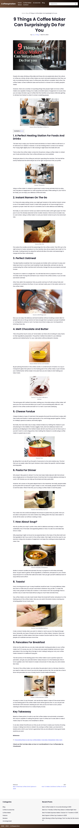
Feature (5, 815)
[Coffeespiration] (8, 3)
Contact (25, 5)
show (21, 131)
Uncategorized (7, 821)
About (20, 5)
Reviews (5, 818)
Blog (43, 3)
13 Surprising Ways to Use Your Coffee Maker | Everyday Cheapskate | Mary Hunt (39, 740)
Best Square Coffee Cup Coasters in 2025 (54, 815)
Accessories (36, 3)
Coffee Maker (27, 3)
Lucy (33, 34)
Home (20, 3)
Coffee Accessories (8, 810)
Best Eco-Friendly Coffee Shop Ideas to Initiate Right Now (59, 810)
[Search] (61, 3)
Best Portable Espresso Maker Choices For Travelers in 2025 (60, 812)
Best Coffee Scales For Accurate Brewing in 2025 (56, 807)
